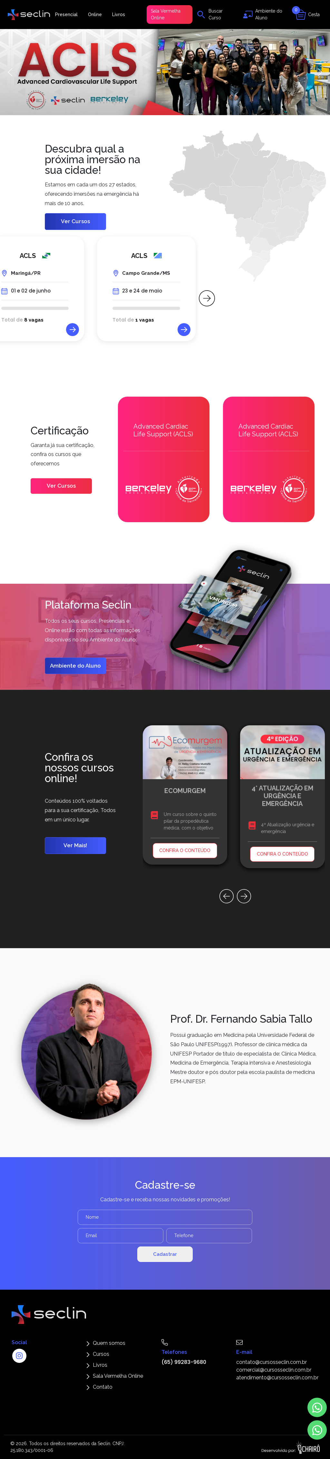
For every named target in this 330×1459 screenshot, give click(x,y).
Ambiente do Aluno (75, 665)
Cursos (101, 1354)
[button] (165, 72)
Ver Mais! (75, 845)
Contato (102, 1387)
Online (95, 14)
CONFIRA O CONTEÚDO (184, 850)
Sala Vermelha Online (165, 14)
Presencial (66, 14)
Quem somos (109, 1343)
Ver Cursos (75, 221)
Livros (118, 14)
